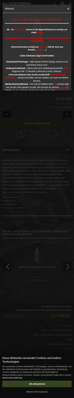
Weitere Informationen (37, 392)
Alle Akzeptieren (37, 384)
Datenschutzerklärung (12, 378)
